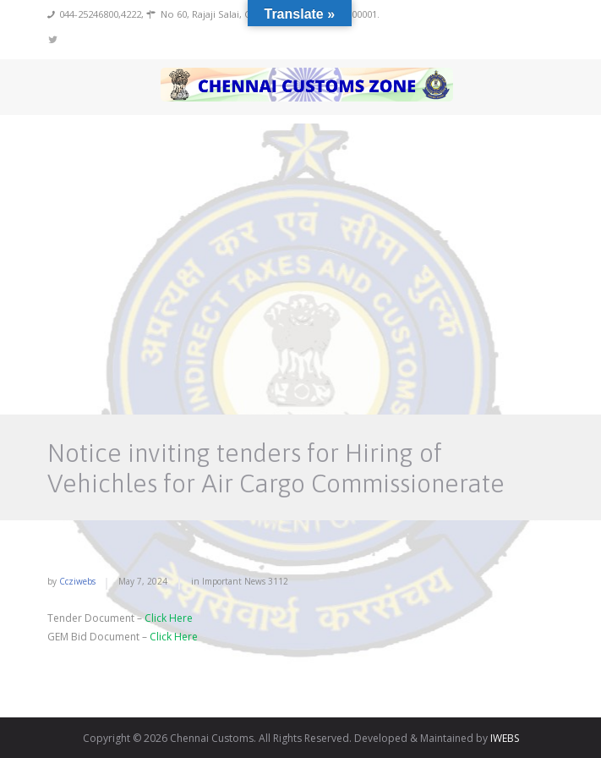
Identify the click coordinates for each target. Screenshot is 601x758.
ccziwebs (77, 581)
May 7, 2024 (142, 581)
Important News (233, 581)
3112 (278, 581)
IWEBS (504, 738)
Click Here (169, 618)
